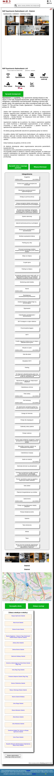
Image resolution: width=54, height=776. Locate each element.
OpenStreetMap (47, 600)
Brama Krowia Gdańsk (18, 629)
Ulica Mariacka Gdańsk (18, 723)
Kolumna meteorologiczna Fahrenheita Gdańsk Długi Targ (18, 663)
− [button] (5, 577)
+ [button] (5, 575)
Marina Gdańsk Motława (18, 696)
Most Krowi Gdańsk (18, 622)
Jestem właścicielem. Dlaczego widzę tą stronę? (12, 756)
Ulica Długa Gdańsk (18, 703)
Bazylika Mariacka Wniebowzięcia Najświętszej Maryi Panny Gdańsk (18, 744)
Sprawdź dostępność (13, 94)
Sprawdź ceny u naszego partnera (18, 167)
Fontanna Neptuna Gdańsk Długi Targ (18, 676)
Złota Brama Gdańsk (18, 717)
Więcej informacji (40, 167)
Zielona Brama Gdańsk (18, 649)
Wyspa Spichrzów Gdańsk (18, 616)
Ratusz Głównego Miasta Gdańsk (18, 690)
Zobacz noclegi (38, 606)
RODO (34, 774)
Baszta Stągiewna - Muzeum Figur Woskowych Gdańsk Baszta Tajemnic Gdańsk (18, 636)
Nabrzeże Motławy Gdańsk (18, 656)
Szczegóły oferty (15, 606)
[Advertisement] (27, 51)
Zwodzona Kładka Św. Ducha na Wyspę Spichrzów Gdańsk (18, 731)
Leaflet (40, 600)
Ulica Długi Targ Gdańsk (18, 669)
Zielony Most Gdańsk (18, 643)
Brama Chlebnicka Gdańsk (18, 683)
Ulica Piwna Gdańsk (18, 737)
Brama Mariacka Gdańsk (18, 710)
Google (28, 770)
